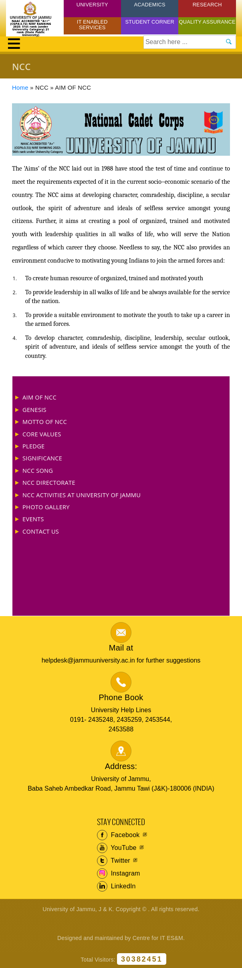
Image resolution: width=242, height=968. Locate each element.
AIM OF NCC (39, 397)
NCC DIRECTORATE (48, 482)
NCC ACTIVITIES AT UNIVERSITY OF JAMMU (81, 495)
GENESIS (34, 410)
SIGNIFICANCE (42, 458)
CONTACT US (40, 531)
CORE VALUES (41, 434)
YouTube (117, 848)
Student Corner (149, 22)
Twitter (113, 861)
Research (207, 5)
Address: (121, 766)
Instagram (118, 873)
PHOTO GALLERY (46, 507)
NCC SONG (37, 470)
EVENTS (33, 519)
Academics (149, 5)
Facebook (118, 835)
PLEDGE (33, 446)
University (92, 5)
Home (20, 87)
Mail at (121, 647)
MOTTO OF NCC (44, 422)
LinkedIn (116, 886)
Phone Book (121, 697)
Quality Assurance (207, 22)
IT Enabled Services (92, 24)
